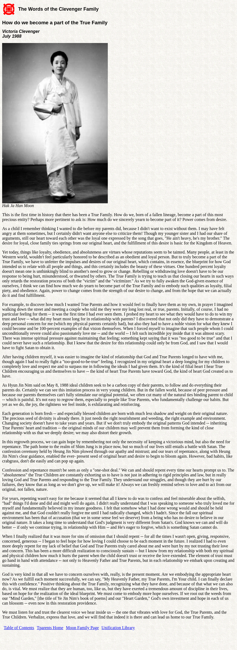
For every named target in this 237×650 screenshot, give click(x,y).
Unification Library (118, 627)
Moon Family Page (82, 627)
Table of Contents (19, 627)
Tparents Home (50, 627)
